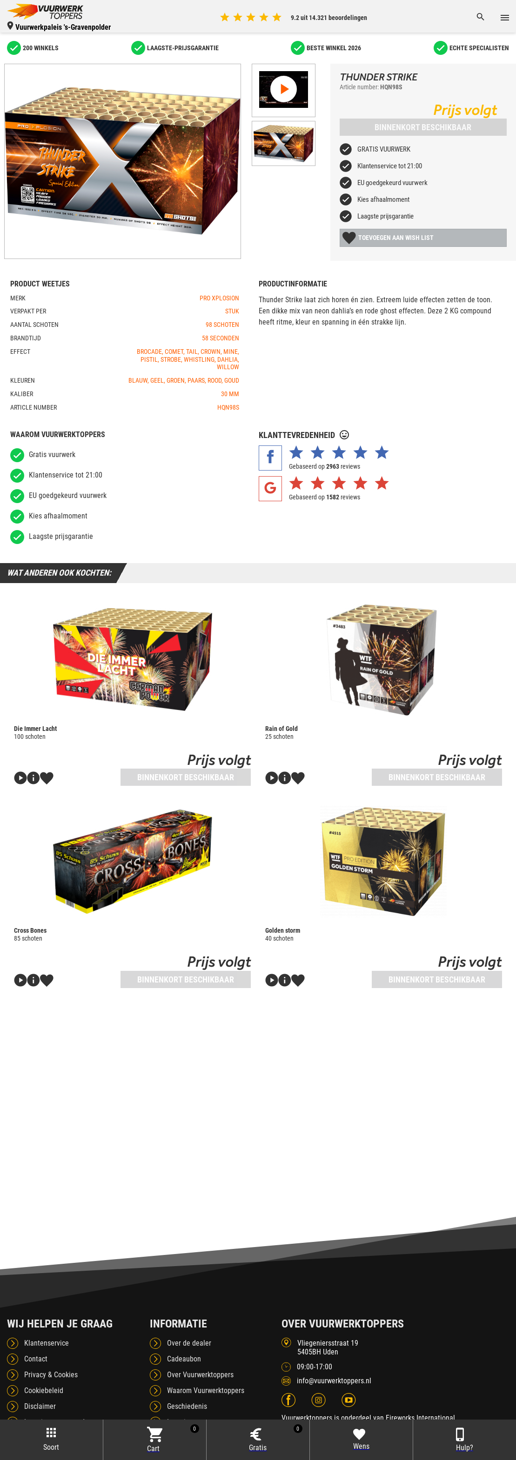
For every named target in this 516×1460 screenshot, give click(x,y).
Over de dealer (189, 1343)
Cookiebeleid (43, 1390)
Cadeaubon (184, 1358)
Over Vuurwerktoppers (200, 1374)
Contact (35, 1358)
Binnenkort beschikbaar (423, 127)
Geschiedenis (187, 1406)
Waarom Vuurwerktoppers (205, 1390)
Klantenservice (46, 1343)
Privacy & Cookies (51, 1374)
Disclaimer (40, 1406)
